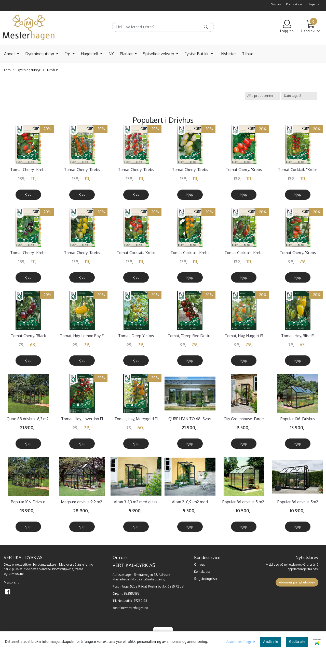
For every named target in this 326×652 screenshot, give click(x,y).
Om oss (275, 4)
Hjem (6, 70)
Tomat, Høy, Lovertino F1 (82, 418)
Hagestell (90, 53)
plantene (45, 569)
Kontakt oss (294, 4)
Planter (127, 53)
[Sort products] (299, 96)
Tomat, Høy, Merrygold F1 (136, 418)
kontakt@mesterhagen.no (130, 608)
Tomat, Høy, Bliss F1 (297, 335)
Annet (10, 53)
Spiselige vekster (159, 53)
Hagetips (314, 4)
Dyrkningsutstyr (40, 53)
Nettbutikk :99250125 (132, 601)
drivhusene (15, 574)
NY (111, 53)
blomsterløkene (62, 569)
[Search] (163, 27)
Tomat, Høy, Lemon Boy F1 (82, 335)
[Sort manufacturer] (262, 96)
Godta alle (297, 642)
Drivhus (50, 70)
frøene (79, 569)
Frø (68, 53)
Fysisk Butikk (197, 53)
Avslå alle (270, 642)
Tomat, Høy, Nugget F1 (244, 335)
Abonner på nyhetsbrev (297, 582)
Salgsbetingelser (205, 579)
